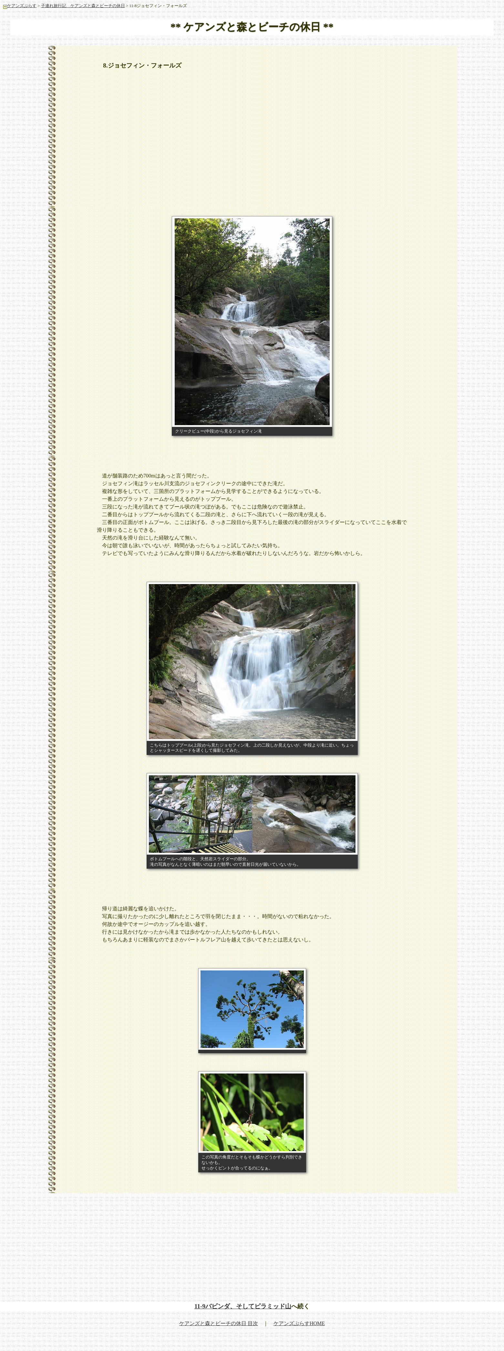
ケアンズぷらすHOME (299, 1323)
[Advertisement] (252, 123)
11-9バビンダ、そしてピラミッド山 (242, 1306)
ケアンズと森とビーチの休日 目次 (218, 1323)
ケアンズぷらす (19, 6)
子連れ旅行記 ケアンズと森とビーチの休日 (83, 6)
